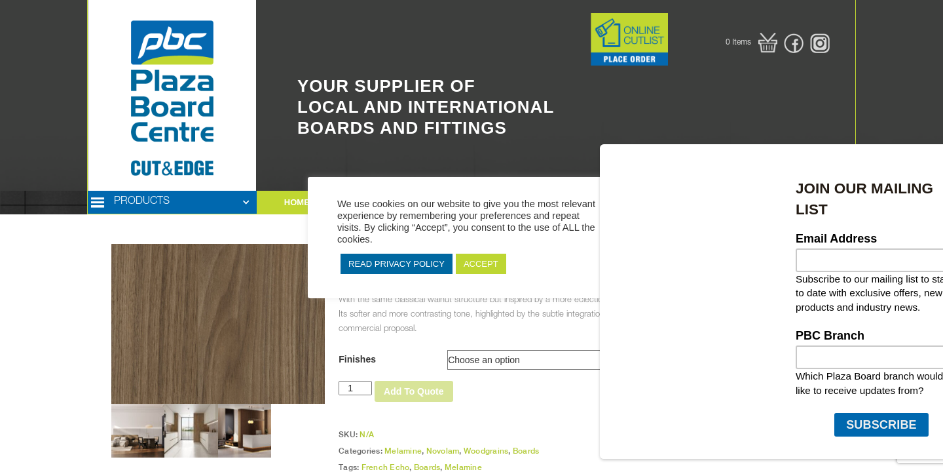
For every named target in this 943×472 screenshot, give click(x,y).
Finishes (357, 359)
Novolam (443, 451)
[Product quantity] (355, 388)
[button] (751, 43)
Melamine (403, 451)
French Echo (385, 467)
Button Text (570, 19)
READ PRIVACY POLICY (396, 264)
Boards (526, 451)
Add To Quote (414, 391)
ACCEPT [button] (481, 264)
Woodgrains (486, 451)
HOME (297, 202)
